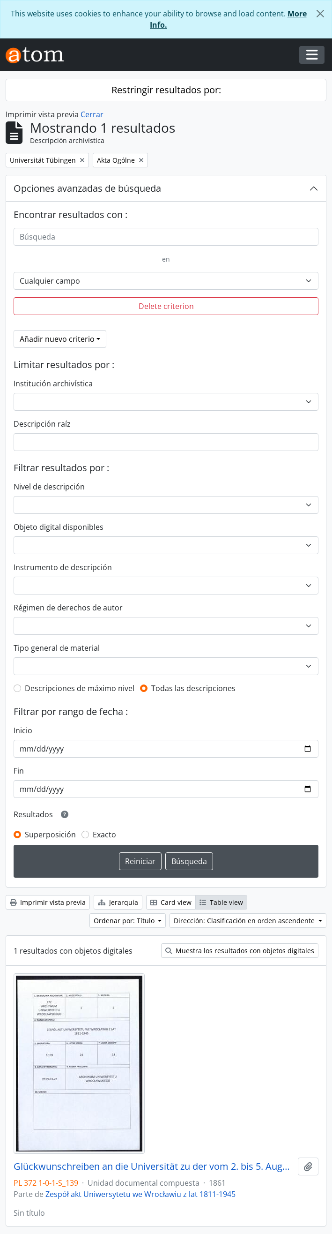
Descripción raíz (42, 424)
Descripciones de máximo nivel (79, 688)
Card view (171, 902)
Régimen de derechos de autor (68, 607)
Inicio (23, 730)
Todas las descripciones (193, 688)
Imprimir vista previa (48, 902)
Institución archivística (53, 383)
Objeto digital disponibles (58, 527)
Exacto (104, 834)
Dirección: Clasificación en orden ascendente (245, 920)
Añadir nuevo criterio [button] (57, 339)
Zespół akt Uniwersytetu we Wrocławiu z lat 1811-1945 (140, 1194)
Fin (19, 771)
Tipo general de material (57, 648)
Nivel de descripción (49, 487)
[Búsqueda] (166, 237)
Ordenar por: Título (125, 920)
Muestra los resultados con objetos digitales (239, 950)
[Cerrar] (320, 13)
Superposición (50, 834)
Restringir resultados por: (166, 89)
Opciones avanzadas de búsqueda (87, 188)
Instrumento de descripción (63, 567)
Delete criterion (166, 306)
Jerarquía (118, 902)
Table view (221, 902)
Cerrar (92, 114)
